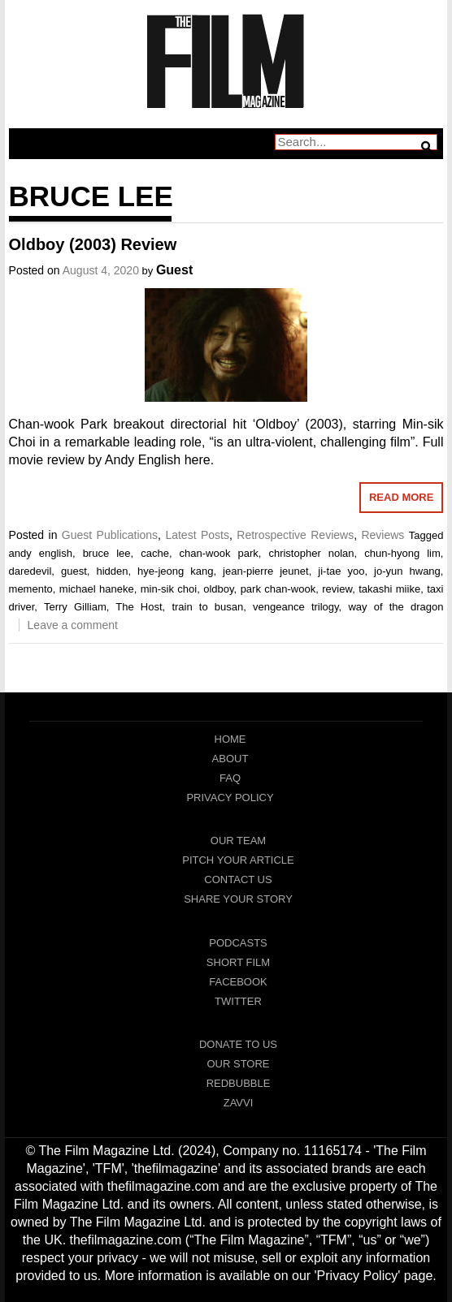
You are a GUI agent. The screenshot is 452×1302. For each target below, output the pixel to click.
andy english (40, 553)
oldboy (218, 589)
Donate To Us (238, 1044)
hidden (112, 571)
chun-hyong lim (402, 553)
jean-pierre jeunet (266, 571)
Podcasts (238, 943)
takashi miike (389, 589)
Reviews (382, 534)
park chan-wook (278, 589)
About (230, 758)
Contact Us (238, 879)
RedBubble (238, 1083)
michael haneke (96, 589)
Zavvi (239, 1103)
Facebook (238, 982)
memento (31, 589)
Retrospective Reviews (295, 534)
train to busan (207, 607)
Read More (401, 497)
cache (155, 553)
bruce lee (107, 553)
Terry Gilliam (75, 607)
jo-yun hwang (407, 571)
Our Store (237, 1064)
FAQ (230, 778)
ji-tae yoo (341, 571)
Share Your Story (238, 899)
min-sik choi (169, 589)
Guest (174, 270)
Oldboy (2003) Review (93, 244)
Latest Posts (197, 534)
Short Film (238, 962)
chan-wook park (219, 553)
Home (230, 739)
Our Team (238, 840)
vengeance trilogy (296, 607)
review (337, 589)
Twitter (238, 1001)
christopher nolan (311, 553)
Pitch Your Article (238, 860)
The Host (138, 607)
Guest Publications (110, 534)
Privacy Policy (229, 797)
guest (74, 571)
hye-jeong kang (175, 571)
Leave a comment (73, 625)
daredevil (30, 571)
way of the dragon (395, 607)
